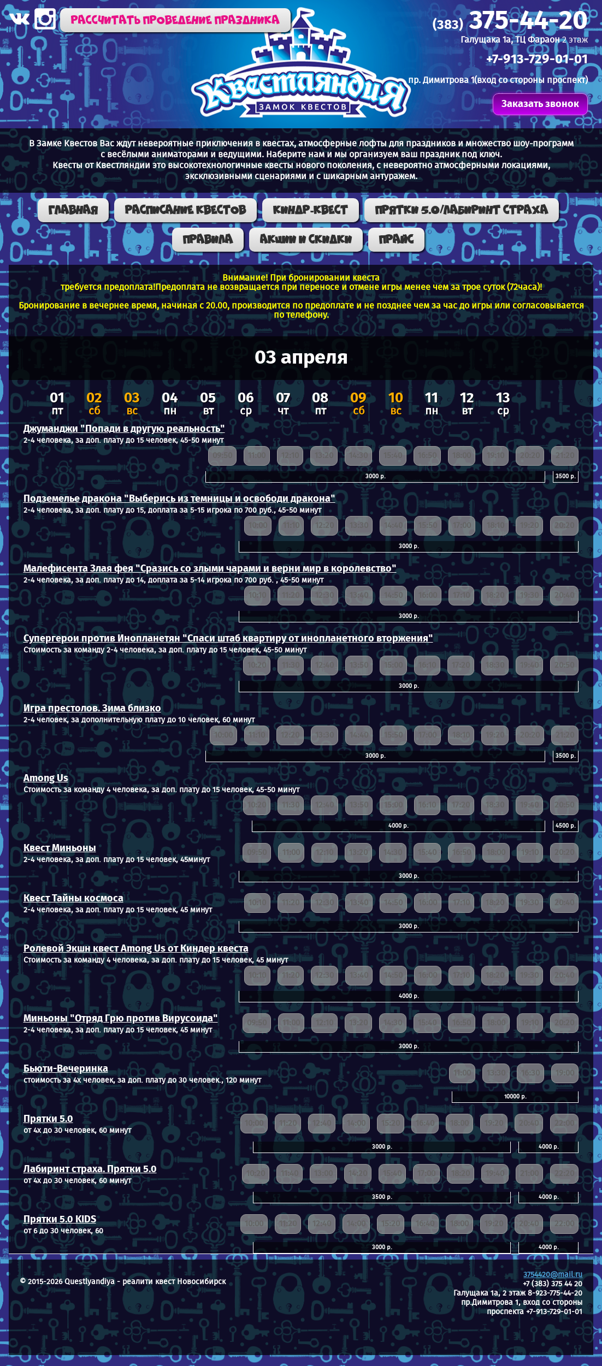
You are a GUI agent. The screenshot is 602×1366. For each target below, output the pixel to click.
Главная (73, 210)
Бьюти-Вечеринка (65, 1069)
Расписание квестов (185, 210)
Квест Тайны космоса (73, 899)
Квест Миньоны (59, 848)
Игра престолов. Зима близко (92, 709)
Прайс (396, 239)
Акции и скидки (306, 239)
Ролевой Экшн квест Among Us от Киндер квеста (136, 949)
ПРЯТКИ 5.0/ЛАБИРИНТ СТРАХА (461, 210)
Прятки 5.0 (48, 1119)
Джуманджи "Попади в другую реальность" (124, 429)
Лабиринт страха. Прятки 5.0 (90, 1169)
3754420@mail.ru (552, 1275)
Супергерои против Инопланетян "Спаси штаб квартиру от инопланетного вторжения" (228, 639)
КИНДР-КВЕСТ (310, 210)
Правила (208, 239)
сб (94, 405)
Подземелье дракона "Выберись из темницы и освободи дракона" (179, 499)
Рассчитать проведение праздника (175, 20)
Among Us (45, 778)
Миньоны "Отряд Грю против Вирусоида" (120, 1019)
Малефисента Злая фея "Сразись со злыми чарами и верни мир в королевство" (210, 569)
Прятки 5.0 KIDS (59, 1220)
